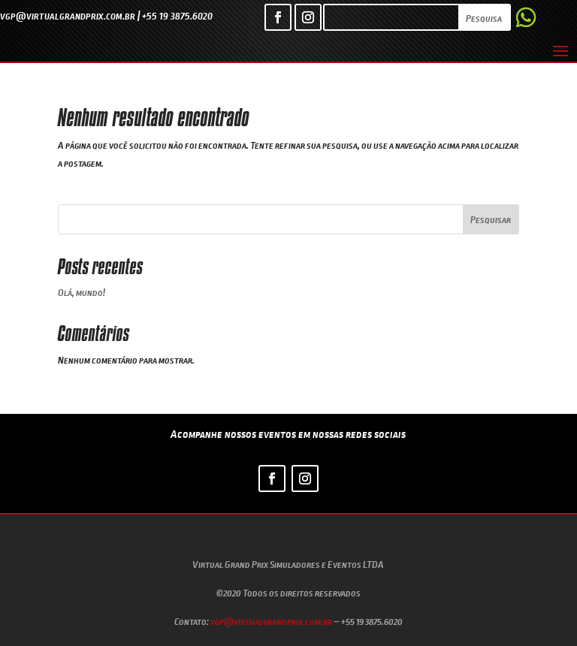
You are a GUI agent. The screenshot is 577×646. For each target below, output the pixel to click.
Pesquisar (490, 219)
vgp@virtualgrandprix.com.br (271, 621)
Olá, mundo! (81, 292)
